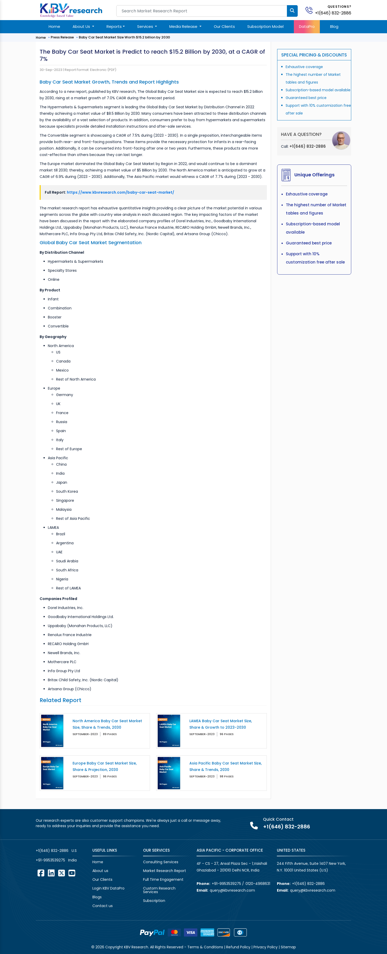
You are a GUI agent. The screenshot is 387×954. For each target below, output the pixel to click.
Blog (334, 26)
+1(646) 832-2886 (333, 13)
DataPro (307, 26)
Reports (114, 26)
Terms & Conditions (205, 947)
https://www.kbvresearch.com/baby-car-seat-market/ (120, 192)
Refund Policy (238, 947)
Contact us (102, 906)
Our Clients (224, 26)
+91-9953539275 (50, 860)
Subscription (154, 900)
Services (145, 26)
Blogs (97, 897)
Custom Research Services (159, 890)
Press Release (62, 37)
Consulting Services (160, 862)
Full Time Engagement (163, 879)
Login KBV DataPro (108, 888)
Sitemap (288, 947)
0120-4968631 (257, 883)
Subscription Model (265, 26)
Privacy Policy (265, 947)
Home (54, 26)
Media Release (183, 26)
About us (100, 871)
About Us (82, 26)
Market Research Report (164, 871)
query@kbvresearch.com (232, 890)
